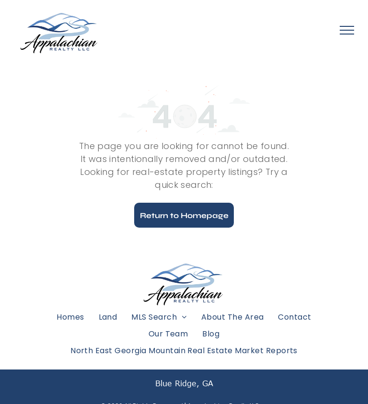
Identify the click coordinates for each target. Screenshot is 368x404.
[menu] (346, 30)
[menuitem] (70, 316)
